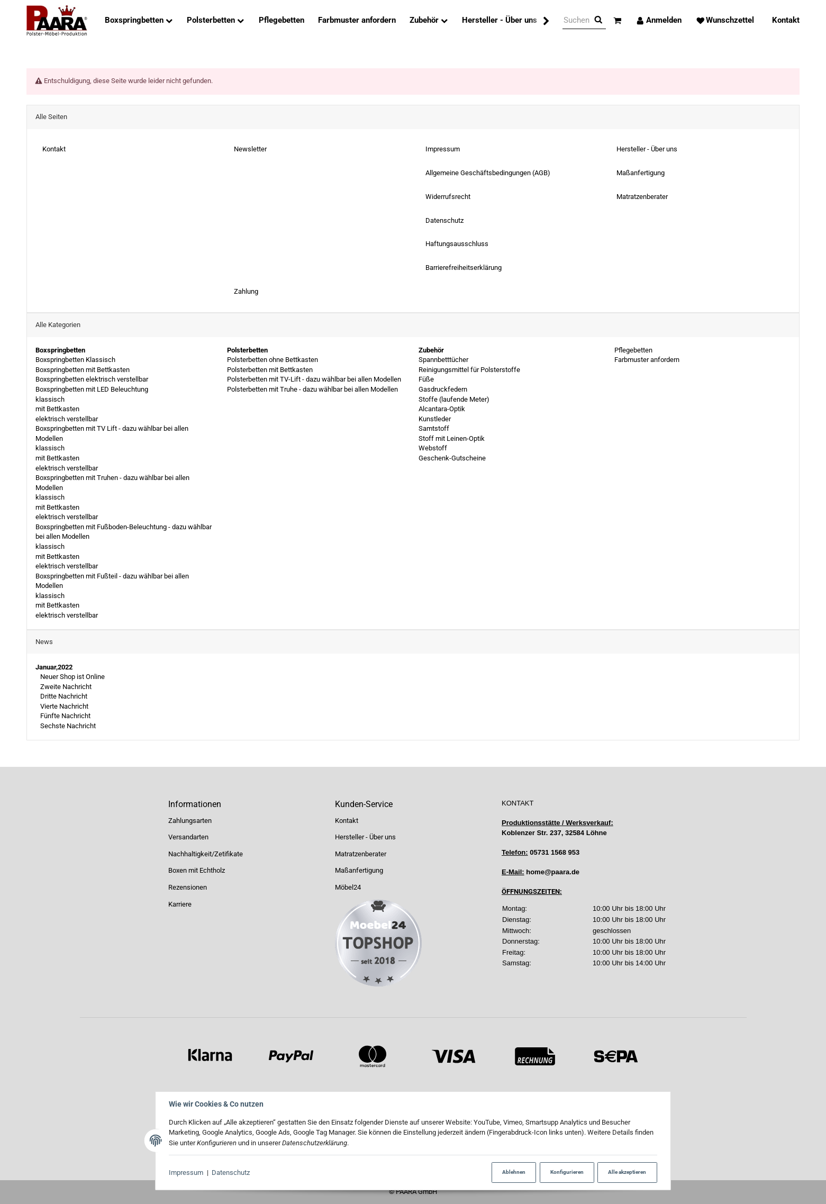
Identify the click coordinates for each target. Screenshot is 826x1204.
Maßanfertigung (359, 870)
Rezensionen (187, 887)
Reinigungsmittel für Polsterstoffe (469, 370)
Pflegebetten (632, 350)
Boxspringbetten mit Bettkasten (82, 370)
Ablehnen (512, 1172)
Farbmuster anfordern (646, 360)
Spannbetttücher (443, 360)
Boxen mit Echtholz (196, 870)
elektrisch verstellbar (66, 419)
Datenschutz (231, 1172)
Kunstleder (435, 419)
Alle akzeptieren (627, 1172)
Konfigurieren (566, 1172)
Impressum (186, 1172)
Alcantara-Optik (442, 409)
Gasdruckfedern (443, 389)
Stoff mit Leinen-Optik (452, 438)
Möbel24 (348, 887)
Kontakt (346, 821)
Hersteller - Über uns (365, 837)
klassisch (50, 399)
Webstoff (433, 448)
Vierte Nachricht (63, 706)
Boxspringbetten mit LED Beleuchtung (91, 389)
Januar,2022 (53, 667)
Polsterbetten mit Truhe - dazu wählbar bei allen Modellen (312, 389)
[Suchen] (576, 20)
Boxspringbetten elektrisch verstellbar (91, 380)
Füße (426, 380)
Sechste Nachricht (67, 726)
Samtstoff (434, 428)
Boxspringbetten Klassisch (75, 360)
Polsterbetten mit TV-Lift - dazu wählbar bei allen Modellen (314, 380)
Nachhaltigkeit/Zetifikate (205, 854)
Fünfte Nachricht (64, 716)
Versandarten (188, 837)
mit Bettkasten (57, 409)
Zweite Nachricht (65, 687)
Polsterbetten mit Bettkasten (270, 370)
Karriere (180, 904)
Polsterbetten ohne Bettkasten (272, 360)
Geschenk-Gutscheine (452, 458)
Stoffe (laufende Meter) (454, 399)
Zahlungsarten (190, 821)
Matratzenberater (360, 854)
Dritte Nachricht (63, 696)
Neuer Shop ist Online (72, 677)
